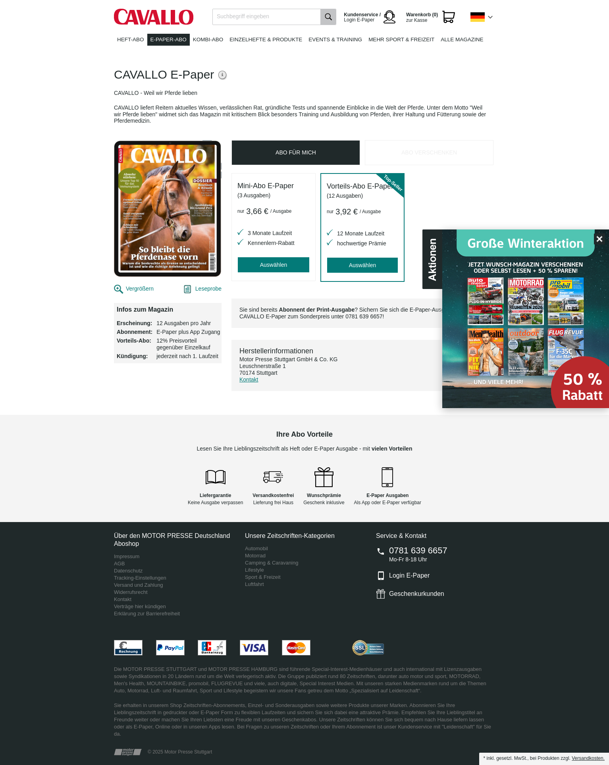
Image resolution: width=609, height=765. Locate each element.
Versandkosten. (588, 758)
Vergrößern (140, 288)
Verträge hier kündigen (140, 606)
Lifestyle (254, 570)
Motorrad (255, 556)
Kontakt (248, 379)
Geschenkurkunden (416, 593)
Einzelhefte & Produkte (265, 39)
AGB (119, 564)
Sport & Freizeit (263, 577)
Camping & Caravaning (271, 563)
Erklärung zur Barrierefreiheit (147, 614)
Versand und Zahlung (138, 585)
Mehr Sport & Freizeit (401, 39)
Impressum (126, 556)
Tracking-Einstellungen (140, 578)
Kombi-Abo (208, 39)
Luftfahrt (254, 584)
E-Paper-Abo (168, 39)
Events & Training (335, 39)
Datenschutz (128, 571)
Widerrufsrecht (131, 592)
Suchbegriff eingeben (243, 16)
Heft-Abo (130, 39)
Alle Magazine (462, 39)
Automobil (256, 548)
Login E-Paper (409, 575)
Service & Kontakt (401, 535)
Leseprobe (208, 288)
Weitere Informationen (222, 75)
